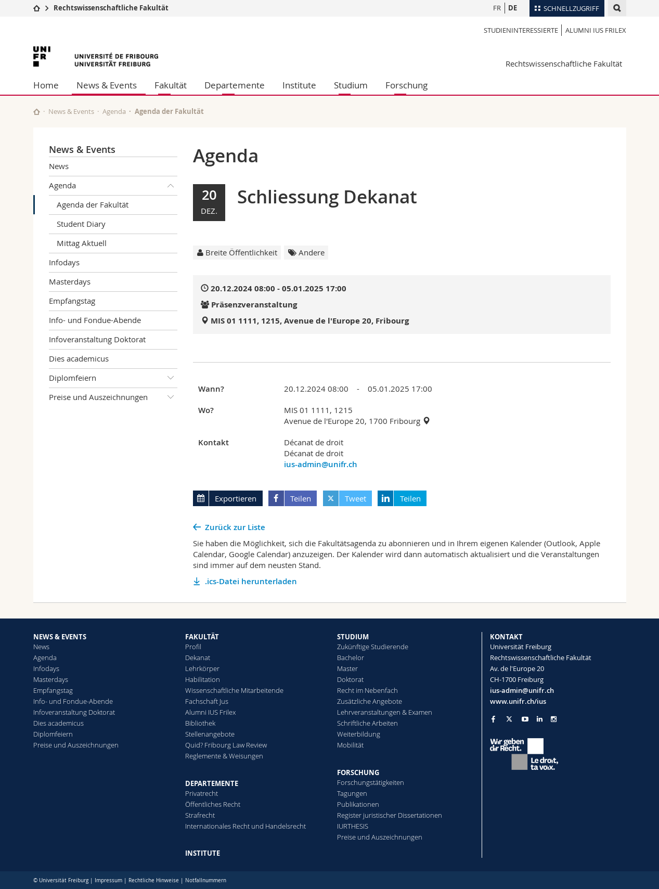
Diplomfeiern (113, 378)
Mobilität (350, 745)
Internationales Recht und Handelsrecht (245, 826)
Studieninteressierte (521, 30)
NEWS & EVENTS (59, 636)
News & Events (106, 85)
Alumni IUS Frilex (595, 30)
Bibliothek (200, 723)
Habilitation (202, 679)
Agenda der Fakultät (92, 204)
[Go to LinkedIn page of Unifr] (539, 719)
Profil (193, 646)
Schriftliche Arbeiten (367, 723)
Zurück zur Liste (235, 527)
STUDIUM (353, 636)
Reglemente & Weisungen (224, 756)
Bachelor (350, 657)
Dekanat (197, 657)
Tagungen (352, 793)
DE (512, 7)
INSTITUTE (202, 853)
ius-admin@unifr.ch (320, 464)
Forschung (406, 85)
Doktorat (350, 679)
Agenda (114, 111)
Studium (351, 85)
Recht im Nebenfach (367, 690)
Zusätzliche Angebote (369, 701)
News (59, 166)
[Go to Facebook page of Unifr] (493, 719)
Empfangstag (72, 300)
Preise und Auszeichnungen (113, 397)
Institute (299, 85)
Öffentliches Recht (212, 804)
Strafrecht (200, 815)
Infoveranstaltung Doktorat (97, 339)
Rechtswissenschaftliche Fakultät (111, 7)
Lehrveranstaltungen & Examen (384, 712)
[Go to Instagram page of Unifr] (554, 719)
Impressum (108, 880)
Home (46, 85)
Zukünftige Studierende (372, 646)
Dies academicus (79, 358)
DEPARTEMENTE (211, 783)
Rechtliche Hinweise (153, 880)
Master (347, 668)
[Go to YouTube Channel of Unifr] (525, 719)
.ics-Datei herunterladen (251, 581)
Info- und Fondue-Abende (95, 320)
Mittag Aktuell (82, 243)
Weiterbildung (358, 734)
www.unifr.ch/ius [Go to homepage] (518, 701)
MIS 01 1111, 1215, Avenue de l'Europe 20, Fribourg (310, 320)
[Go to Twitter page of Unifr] (509, 719)
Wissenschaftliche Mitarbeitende (234, 690)
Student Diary (81, 223)
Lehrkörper (202, 668)
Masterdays (70, 281)
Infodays (64, 262)
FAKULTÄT (202, 636)
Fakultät (170, 85)
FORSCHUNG (358, 772)
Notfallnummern (205, 880)
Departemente (234, 85)
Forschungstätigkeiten (370, 782)
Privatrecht (201, 793)
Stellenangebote (210, 734)
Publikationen (358, 804)
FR (497, 7)
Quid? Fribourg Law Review (226, 745)
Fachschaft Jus (206, 701)
